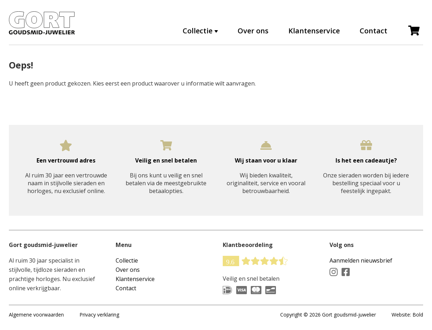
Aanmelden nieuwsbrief (360, 260)
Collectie (197, 31)
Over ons (253, 31)
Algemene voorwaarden (36, 314)
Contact (373, 31)
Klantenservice (314, 31)
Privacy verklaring (99, 314)
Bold (417, 314)
